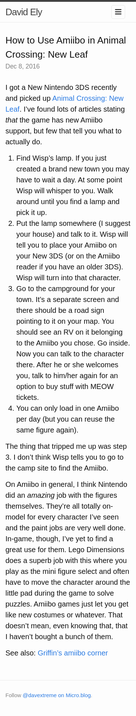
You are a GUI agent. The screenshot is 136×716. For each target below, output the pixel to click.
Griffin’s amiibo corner (73, 653)
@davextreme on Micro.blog (57, 695)
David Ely (23, 12)
